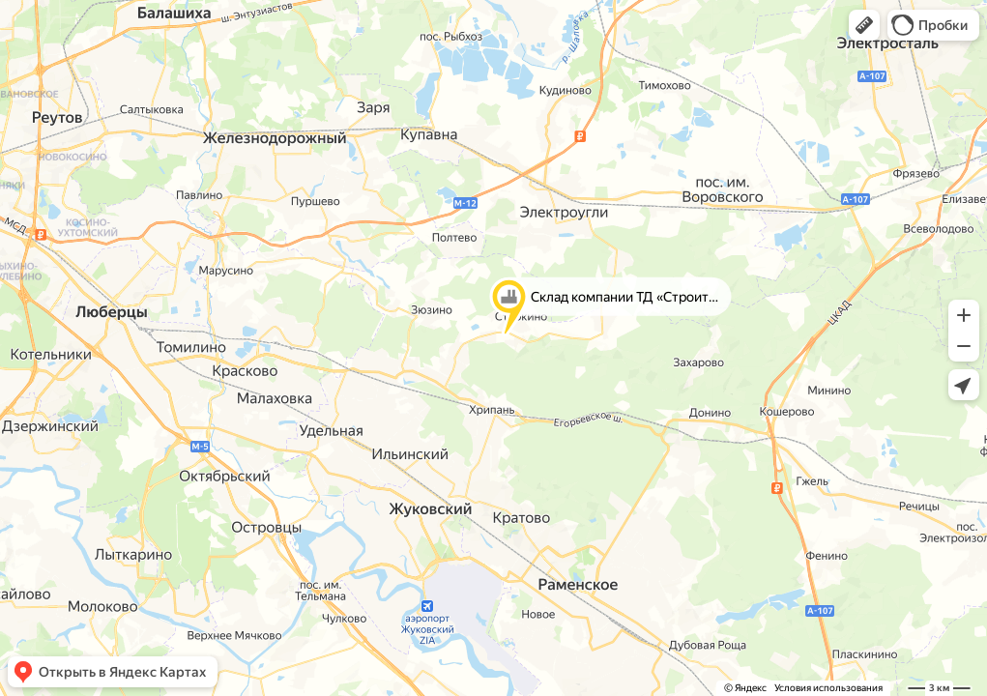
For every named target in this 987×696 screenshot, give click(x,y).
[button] (864, 25)
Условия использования (828, 687)
